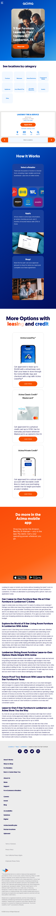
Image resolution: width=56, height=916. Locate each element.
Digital (6, 819)
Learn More (28, 384)
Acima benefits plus (10, 825)
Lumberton (24, 747)
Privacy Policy (9, 849)
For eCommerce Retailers (12, 790)
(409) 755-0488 (28, 120)
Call (31, 133)
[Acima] (28, 4)
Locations (11, 747)
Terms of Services (11, 844)
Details (24, 133)
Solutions (7, 815)
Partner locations (9, 829)
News (5, 782)
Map (17, 133)
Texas (17, 747)
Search (38, 133)
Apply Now (28, 125)
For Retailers (8, 768)
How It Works (8, 760)
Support (6, 786)
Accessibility (8, 811)
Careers (6, 797)
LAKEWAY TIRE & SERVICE (28, 114)
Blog (5, 805)
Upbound (7, 834)
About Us (7, 778)
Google (36, 578)
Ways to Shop (8, 764)
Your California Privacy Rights (14, 855)
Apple (21, 578)
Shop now (20, 47)
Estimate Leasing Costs (28, 128)
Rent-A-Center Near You (12, 772)
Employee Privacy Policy (13, 861)
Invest (6, 801)
